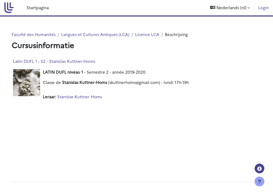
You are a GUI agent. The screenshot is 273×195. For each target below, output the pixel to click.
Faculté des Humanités (41, 34)
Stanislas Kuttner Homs (87, 97)
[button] (230, 7)
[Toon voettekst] (259, 181)
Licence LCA (156, 34)
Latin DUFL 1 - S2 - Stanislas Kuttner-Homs (62, 61)
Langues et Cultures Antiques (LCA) (103, 34)
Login (263, 7)
